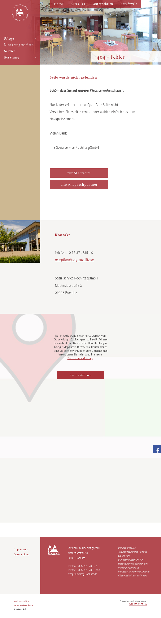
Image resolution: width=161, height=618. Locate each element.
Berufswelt (129, 4)
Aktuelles (78, 4)
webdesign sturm (138, 604)
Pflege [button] (20, 39)
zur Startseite (79, 173)
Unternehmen (103, 4)
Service (10, 51)
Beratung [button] (20, 57)
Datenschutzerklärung (80, 358)
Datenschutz (22, 554)
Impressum (21, 549)
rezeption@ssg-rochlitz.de (74, 259)
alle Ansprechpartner (79, 185)
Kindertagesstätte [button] (20, 45)
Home (58, 4)
